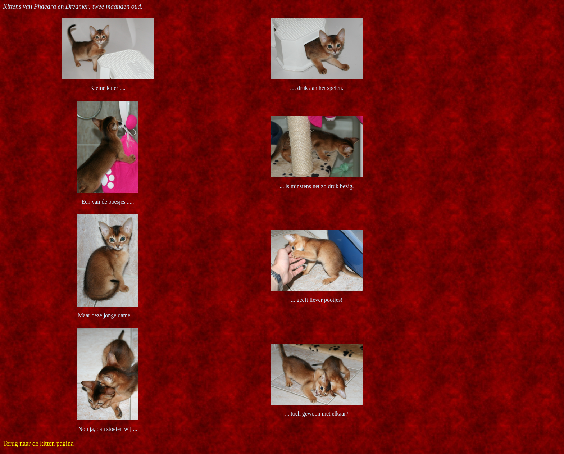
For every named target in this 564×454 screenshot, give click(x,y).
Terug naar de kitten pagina (38, 443)
